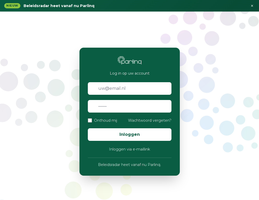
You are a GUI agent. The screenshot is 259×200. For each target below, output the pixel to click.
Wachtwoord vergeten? (149, 120)
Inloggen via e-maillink (129, 149)
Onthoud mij (105, 120)
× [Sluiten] (252, 6)
